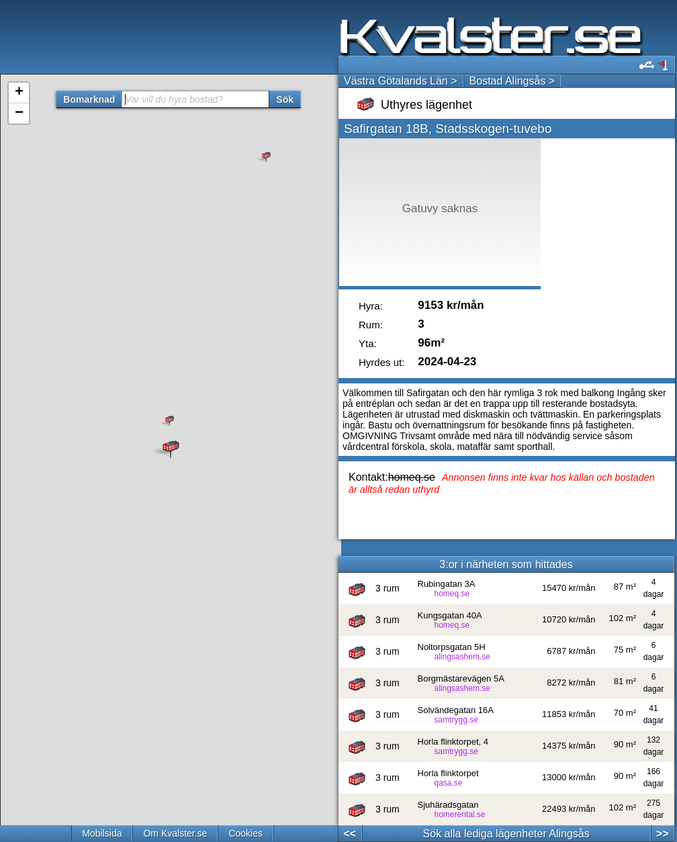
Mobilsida (102, 833)
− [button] (19, 113)
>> (662, 833)
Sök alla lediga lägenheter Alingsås (506, 833)
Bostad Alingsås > (512, 81)
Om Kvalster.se (175, 833)
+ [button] (19, 93)
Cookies (245, 833)
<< (349, 833)
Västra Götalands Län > (400, 81)
